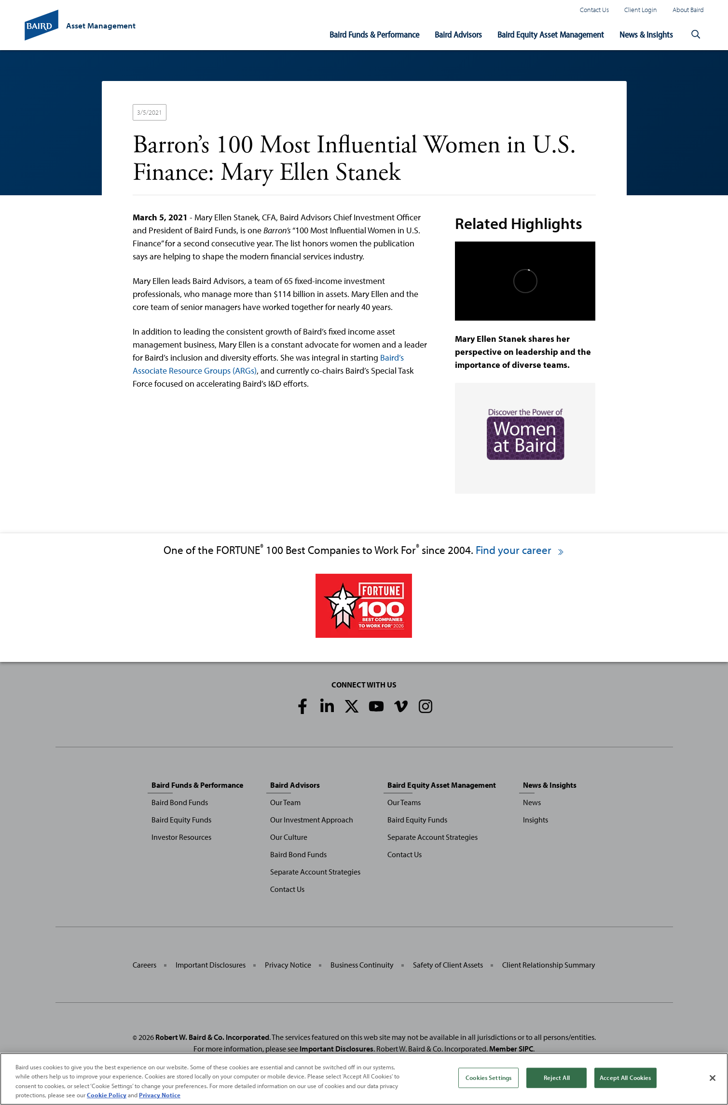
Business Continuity (362, 965)
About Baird (688, 9)
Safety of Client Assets (448, 965)
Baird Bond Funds (179, 802)
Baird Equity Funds (181, 819)
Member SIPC (511, 1048)
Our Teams (404, 802)
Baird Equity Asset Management (550, 34)
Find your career (520, 550)
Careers (144, 965)
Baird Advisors (458, 34)
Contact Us (594, 9)
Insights (535, 819)
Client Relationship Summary (548, 965)
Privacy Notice (288, 965)
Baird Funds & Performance (374, 34)
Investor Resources (181, 837)
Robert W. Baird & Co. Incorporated (212, 1037)
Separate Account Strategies (315, 871)
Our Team (285, 802)
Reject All (557, 1079)
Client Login (640, 9)
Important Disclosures (211, 965)
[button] (696, 34)
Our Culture (288, 837)
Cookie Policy (106, 1096)
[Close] (712, 1079)
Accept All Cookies (625, 1079)
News (532, 802)
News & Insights (646, 34)
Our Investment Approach (311, 819)
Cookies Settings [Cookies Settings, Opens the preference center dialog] (488, 1079)
